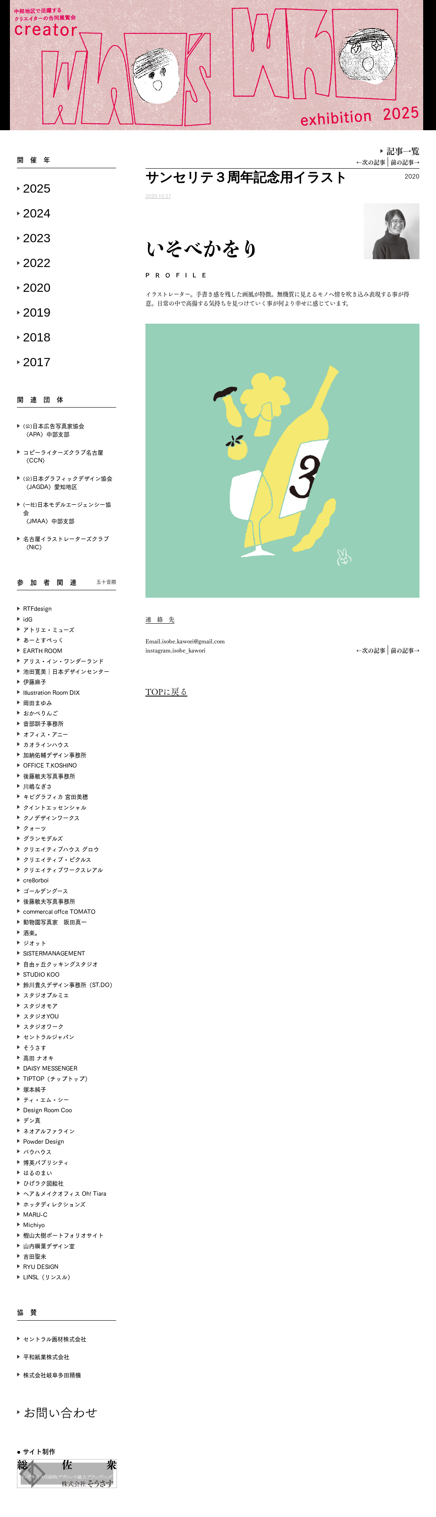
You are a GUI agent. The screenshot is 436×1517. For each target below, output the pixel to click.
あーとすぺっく (43, 639)
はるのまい (37, 1172)
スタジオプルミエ (46, 994)
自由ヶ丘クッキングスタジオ (60, 963)
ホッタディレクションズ (54, 1204)
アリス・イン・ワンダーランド (63, 660)
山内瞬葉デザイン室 (49, 1245)
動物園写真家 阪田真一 (55, 921)
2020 (37, 287)
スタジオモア (40, 1005)
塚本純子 (34, 1089)
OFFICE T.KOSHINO (50, 765)
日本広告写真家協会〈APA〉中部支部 (53, 430)
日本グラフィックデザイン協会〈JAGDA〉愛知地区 (67, 482)
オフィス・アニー (45, 734)
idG (27, 619)
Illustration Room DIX (51, 692)
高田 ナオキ (38, 1057)
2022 (37, 263)
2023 (37, 238)
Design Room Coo (47, 1109)
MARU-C (35, 1214)
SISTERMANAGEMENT (54, 953)
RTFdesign (37, 608)
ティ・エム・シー (46, 1099)
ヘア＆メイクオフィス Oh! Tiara (64, 1193)
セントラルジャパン (48, 1036)
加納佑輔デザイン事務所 (54, 754)
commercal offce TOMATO (59, 911)
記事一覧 (402, 150)
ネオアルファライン (49, 1130)
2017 (37, 362)
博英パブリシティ (46, 1162)
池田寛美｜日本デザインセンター (66, 671)
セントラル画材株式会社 (54, 1338)
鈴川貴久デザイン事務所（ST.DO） (69, 984)
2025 (37, 188)
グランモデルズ (43, 838)
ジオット (34, 942)
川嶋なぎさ (37, 786)
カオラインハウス (46, 744)
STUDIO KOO (41, 974)
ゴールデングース (45, 890)
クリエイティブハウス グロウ (61, 849)
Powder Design (43, 1141)
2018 (37, 337)
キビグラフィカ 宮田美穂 (55, 796)
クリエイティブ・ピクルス (57, 859)
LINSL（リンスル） (48, 1276)
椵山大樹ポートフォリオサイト (63, 1235)
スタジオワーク (43, 1026)
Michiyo (34, 1224)
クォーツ (34, 827)
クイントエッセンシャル (54, 807)
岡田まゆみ (37, 702)
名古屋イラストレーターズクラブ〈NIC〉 (66, 542)
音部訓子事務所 (43, 723)
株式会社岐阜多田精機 (52, 1374)
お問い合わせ (60, 1412)
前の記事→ (405, 162)
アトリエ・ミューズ (48, 629)
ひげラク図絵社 (43, 1183)
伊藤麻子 (34, 681)
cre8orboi (36, 880)
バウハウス (37, 1151)
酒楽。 (32, 932)
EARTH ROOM (42, 650)
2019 (37, 312)
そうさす (34, 1047)
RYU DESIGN (40, 1266)
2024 (37, 213)
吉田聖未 (34, 1256)
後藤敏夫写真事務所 (49, 775)
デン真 (32, 1120)
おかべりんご (40, 713)
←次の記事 (370, 162)
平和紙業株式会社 (46, 1356)
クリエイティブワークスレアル (63, 869)
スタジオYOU (41, 1016)
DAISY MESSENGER (50, 1068)
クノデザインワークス (51, 817)
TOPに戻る (166, 691)
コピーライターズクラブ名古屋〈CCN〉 (63, 456)
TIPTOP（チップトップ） (57, 1078)
